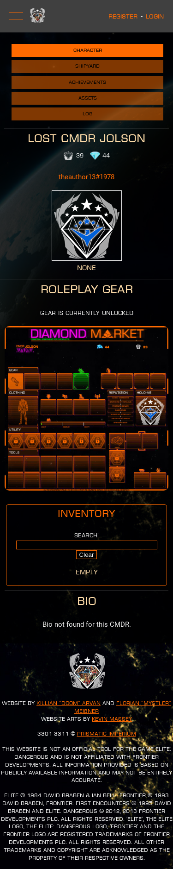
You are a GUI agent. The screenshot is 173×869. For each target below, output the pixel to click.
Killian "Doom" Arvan (68, 703)
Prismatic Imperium (106, 734)
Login (155, 16)
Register (122, 16)
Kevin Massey (112, 719)
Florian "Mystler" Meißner (122, 707)
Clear (86, 554)
